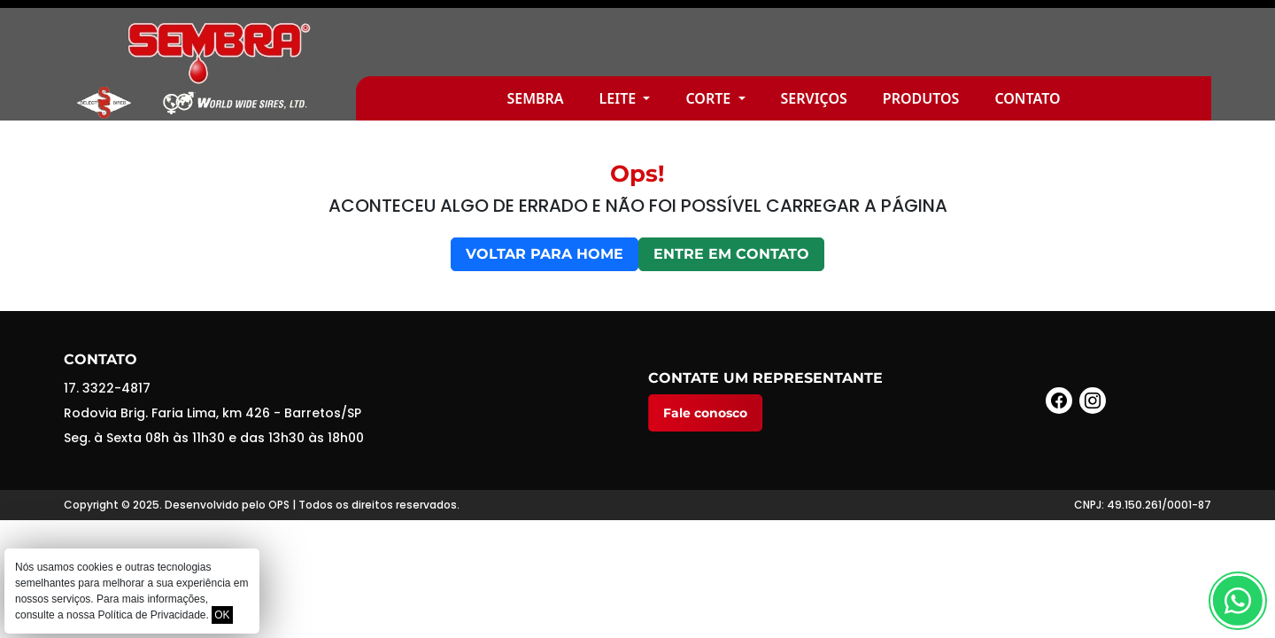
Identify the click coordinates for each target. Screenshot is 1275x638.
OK (221, 615)
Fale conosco (705, 413)
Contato (1027, 98)
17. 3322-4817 (107, 388)
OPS (279, 504)
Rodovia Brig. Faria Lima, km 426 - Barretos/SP (212, 413)
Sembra (534, 98)
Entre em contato (731, 253)
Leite (619, 98)
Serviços (814, 98)
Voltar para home (544, 253)
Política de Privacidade (151, 615)
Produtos (921, 98)
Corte (709, 98)
